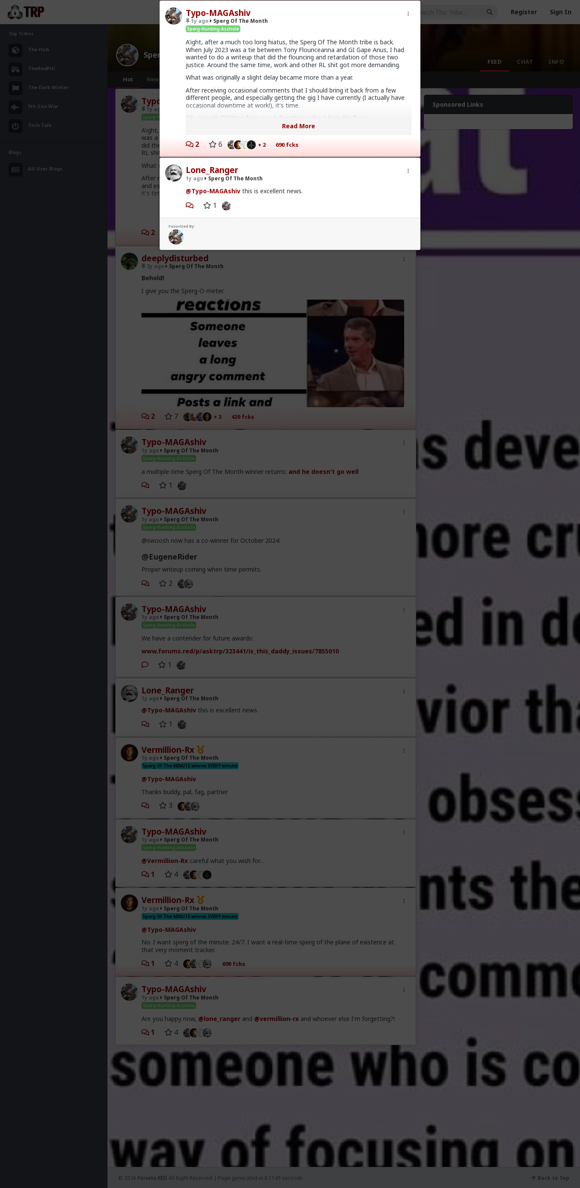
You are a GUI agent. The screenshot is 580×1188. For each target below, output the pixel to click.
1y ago (197, 21)
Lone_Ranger (212, 170)
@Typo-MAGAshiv (213, 191)
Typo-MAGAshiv (218, 13)
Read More (298, 126)
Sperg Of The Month (239, 21)
